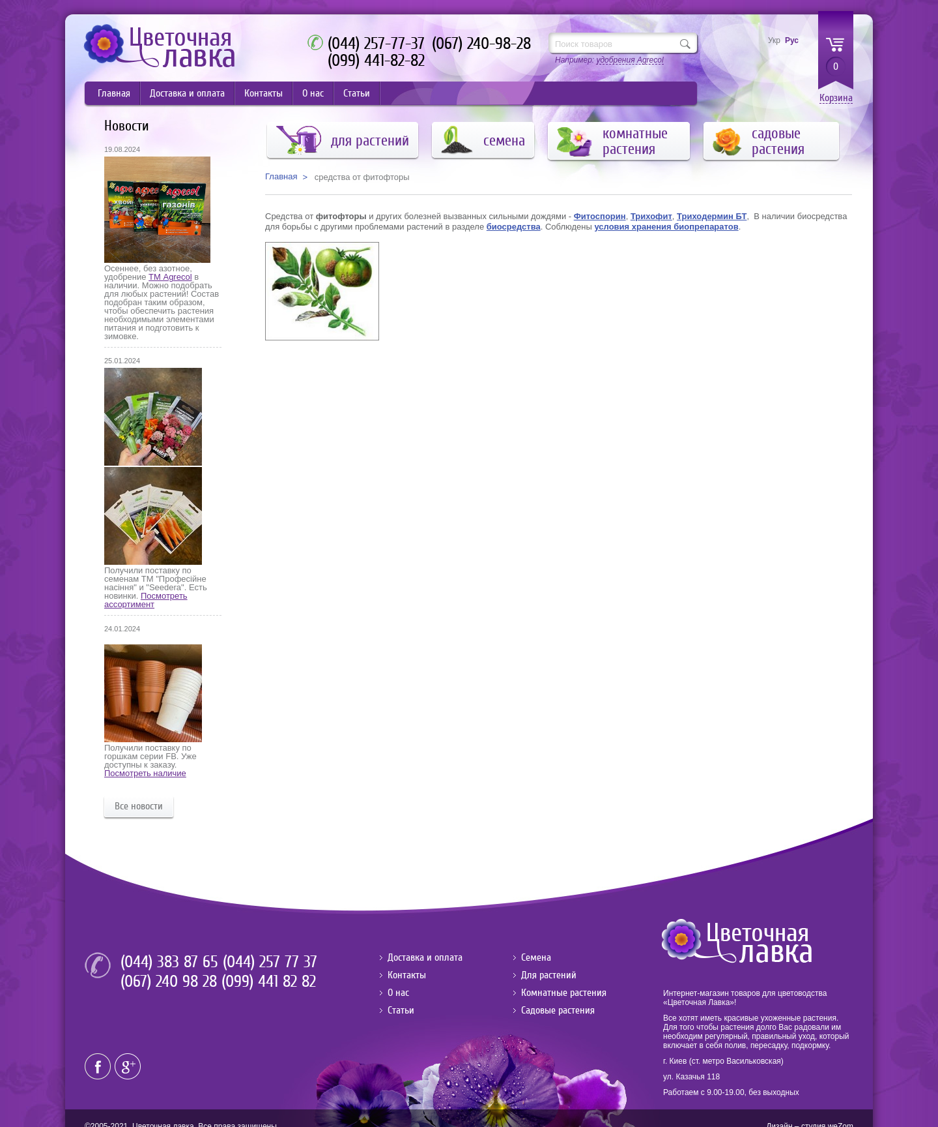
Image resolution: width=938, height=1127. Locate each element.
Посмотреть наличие (145, 773)
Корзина (836, 98)
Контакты (263, 93)
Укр (774, 40)
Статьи (356, 93)
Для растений (548, 975)
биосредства (514, 227)
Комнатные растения (563, 993)
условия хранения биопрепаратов (666, 227)
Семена (536, 957)
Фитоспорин (600, 216)
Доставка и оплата (187, 93)
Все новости (139, 806)
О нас (313, 93)
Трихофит (651, 216)
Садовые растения (558, 1010)
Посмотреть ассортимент (146, 600)
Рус (792, 40)
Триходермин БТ (711, 216)
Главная (114, 93)
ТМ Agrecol (170, 277)
